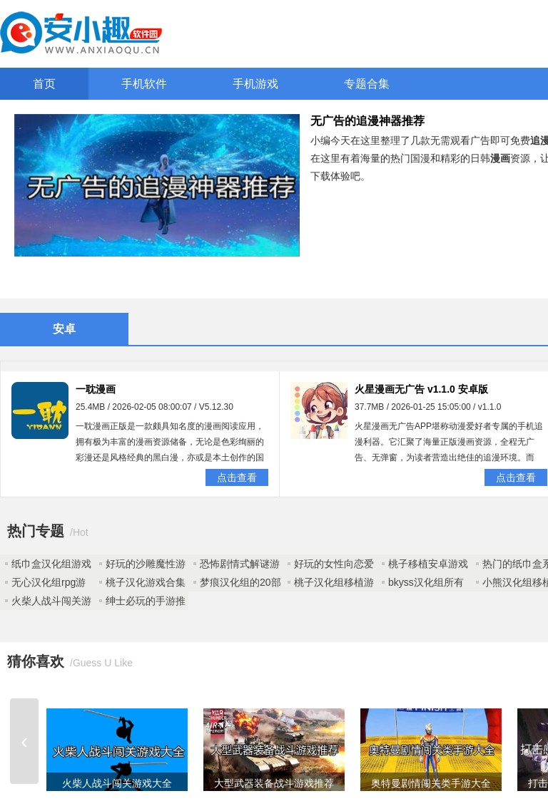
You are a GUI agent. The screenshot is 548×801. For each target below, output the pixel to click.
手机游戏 (255, 84)
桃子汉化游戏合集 (146, 582)
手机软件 (144, 84)
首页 (44, 84)
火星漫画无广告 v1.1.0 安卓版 (421, 389)
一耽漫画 (96, 389)
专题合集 (367, 84)
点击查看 (237, 477)
